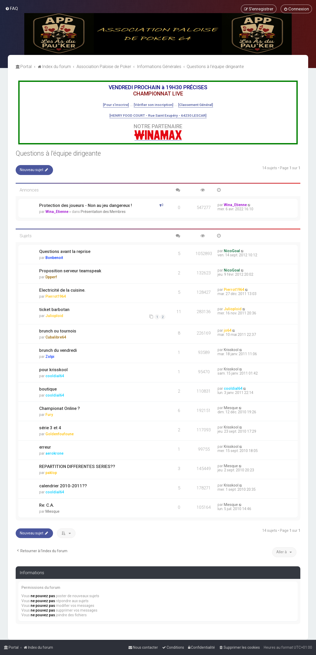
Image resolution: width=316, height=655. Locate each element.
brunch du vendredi (58, 350)
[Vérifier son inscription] (153, 105)
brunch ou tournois (57, 331)
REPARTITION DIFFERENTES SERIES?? (77, 466)
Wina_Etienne (56, 212)
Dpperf (51, 277)
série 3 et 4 (50, 427)
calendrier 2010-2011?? (63, 485)
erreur (45, 447)
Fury (49, 415)
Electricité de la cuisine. (62, 290)
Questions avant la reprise (64, 251)
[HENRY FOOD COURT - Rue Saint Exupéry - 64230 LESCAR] (158, 115)
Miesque (231, 408)
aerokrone (54, 453)
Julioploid (54, 316)
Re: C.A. (46, 505)
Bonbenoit (54, 258)
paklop (51, 473)
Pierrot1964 (55, 296)
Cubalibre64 (55, 337)
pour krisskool (53, 369)
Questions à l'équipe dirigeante (58, 153)
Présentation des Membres (103, 212)
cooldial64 (54, 376)
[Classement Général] (195, 105)
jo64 (227, 330)
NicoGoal (232, 251)
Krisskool (231, 350)
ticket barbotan (54, 309)
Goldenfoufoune (59, 434)
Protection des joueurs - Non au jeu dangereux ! (85, 205)
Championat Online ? (59, 408)
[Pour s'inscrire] (116, 105)
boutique (48, 389)
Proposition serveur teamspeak (70, 270)
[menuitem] (11, 8)
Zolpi (49, 356)
